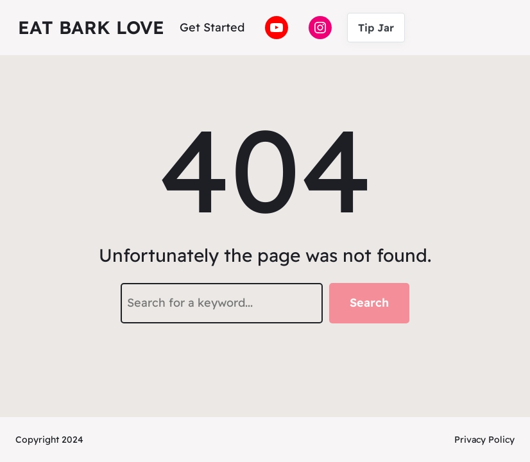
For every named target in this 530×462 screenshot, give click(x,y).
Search (369, 302)
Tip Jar (376, 27)
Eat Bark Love (91, 27)
